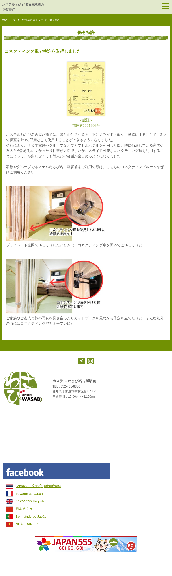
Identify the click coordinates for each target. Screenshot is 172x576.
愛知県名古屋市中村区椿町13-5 (74, 391)
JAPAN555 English (30, 501)
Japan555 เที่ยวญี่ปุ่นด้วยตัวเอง (38, 486)
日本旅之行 (24, 509)
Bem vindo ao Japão (31, 516)
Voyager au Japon (29, 493)
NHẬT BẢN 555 (27, 524)
